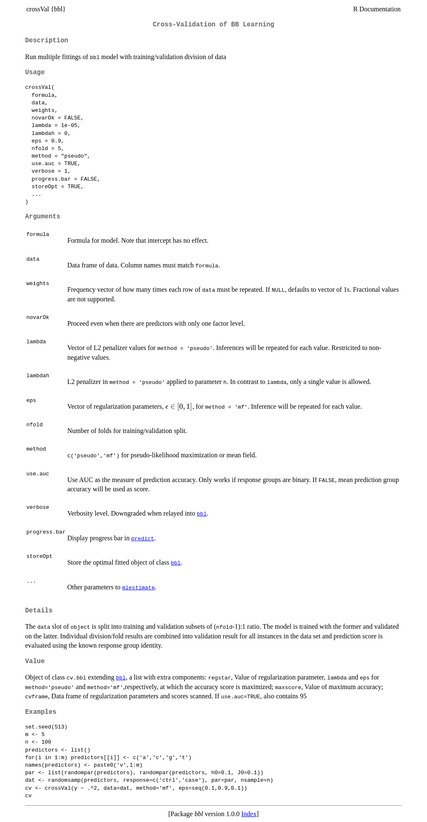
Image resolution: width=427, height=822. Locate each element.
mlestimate (138, 587)
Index (248, 813)
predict (142, 538)
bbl (201, 513)
